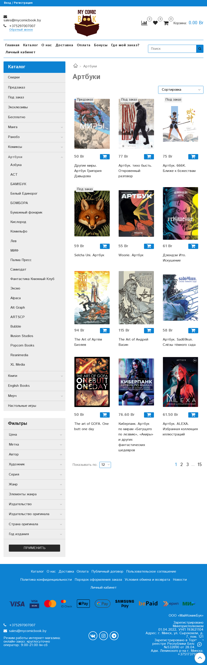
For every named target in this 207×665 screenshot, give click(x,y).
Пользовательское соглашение (151, 571)
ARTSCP (17, 317)
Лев (13, 241)
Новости (180, 579)
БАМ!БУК (18, 184)
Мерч (12, 395)
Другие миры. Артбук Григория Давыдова (88, 171)
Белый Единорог (23, 193)
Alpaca (15, 298)
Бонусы (101, 45)
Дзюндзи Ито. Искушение (174, 258)
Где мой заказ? (125, 45)
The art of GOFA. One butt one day (91, 426)
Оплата (84, 45)
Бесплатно (16, 117)
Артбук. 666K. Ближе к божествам (179, 168)
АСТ (14, 174)
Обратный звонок (21, 30)
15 (199, 465)
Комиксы (15, 146)
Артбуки (15, 157)
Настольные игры (22, 405)
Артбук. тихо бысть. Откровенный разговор (135, 171)
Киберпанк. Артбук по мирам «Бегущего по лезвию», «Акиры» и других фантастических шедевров (135, 437)
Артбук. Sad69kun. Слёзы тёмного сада (179, 342)
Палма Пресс (20, 260)
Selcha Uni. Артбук (89, 255)
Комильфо (18, 231)
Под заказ (16, 97)
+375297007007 (21, 26)
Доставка (64, 45)
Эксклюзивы (18, 107)
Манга (12, 127)
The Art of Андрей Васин (133, 342)
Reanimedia (19, 355)
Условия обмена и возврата (147, 579)
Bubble (15, 326)
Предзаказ (16, 87)
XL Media (17, 364)
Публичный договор (107, 571)
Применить (35, 548)
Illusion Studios (21, 336)
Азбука (16, 165)
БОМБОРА (19, 203)
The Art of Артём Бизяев (88, 342)
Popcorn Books (22, 345)
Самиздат (18, 269)
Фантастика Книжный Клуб (32, 279)
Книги (12, 375)
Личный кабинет (20, 52)
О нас (46, 45)
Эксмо (15, 288)
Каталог (30, 45)
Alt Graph (17, 307)
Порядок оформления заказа (98, 579)
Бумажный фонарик (26, 212)
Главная (12, 45)
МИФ (14, 250)
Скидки (14, 77)
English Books (19, 385)
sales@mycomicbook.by (22, 20)
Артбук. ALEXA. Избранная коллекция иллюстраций (180, 429)
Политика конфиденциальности (46, 579)
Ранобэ (14, 137)
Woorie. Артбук (130, 255)
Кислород (18, 222)
